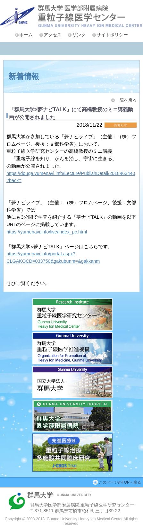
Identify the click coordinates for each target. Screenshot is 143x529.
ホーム (26, 34)
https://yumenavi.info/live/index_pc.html (46, 231)
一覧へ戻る (126, 100)
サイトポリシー (112, 34)
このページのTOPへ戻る (120, 482)
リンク (79, 34)
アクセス (53, 34)
